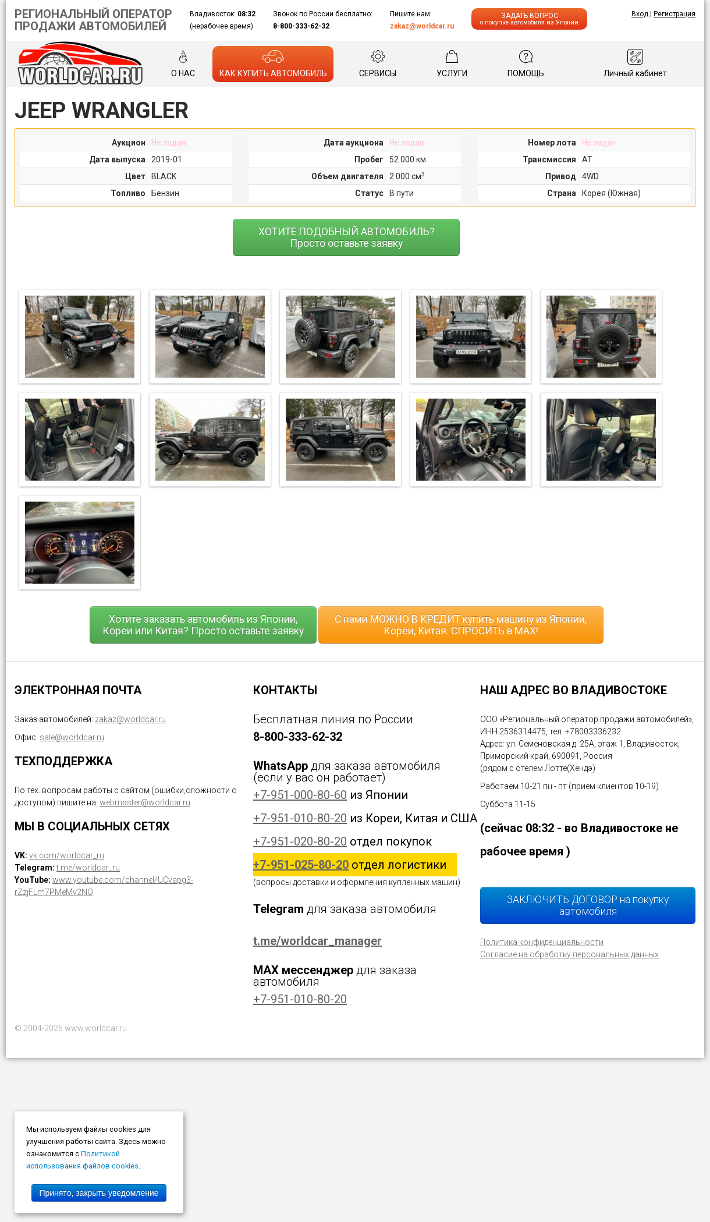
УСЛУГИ (451, 63)
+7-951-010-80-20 (300, 818)
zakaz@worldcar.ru (422, 26)
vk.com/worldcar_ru (66, 855)
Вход (639, 14)
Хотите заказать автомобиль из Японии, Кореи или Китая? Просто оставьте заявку (203, 625)
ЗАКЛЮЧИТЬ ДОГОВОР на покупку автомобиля (588, 905)
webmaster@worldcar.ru (145, 802)
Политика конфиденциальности (542, 942)
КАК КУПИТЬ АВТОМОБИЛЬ (273, 63)
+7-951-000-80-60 (300, 795)
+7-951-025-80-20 (301, 865)
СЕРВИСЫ (377, 63)
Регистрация (674, 14)
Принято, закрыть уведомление (98, 1193)
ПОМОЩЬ (525, 63)
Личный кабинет (635, 63)
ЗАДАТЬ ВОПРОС (529, 19)
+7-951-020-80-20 (300, 841)
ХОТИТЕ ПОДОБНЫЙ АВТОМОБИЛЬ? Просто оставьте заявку (346, 237)
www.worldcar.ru (96, 1028)
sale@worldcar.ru (72, 737)
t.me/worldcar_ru (88, 867)
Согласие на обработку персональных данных (569, 954)
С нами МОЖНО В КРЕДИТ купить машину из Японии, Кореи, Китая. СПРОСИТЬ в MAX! (461, 625)
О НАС (183, 63)
